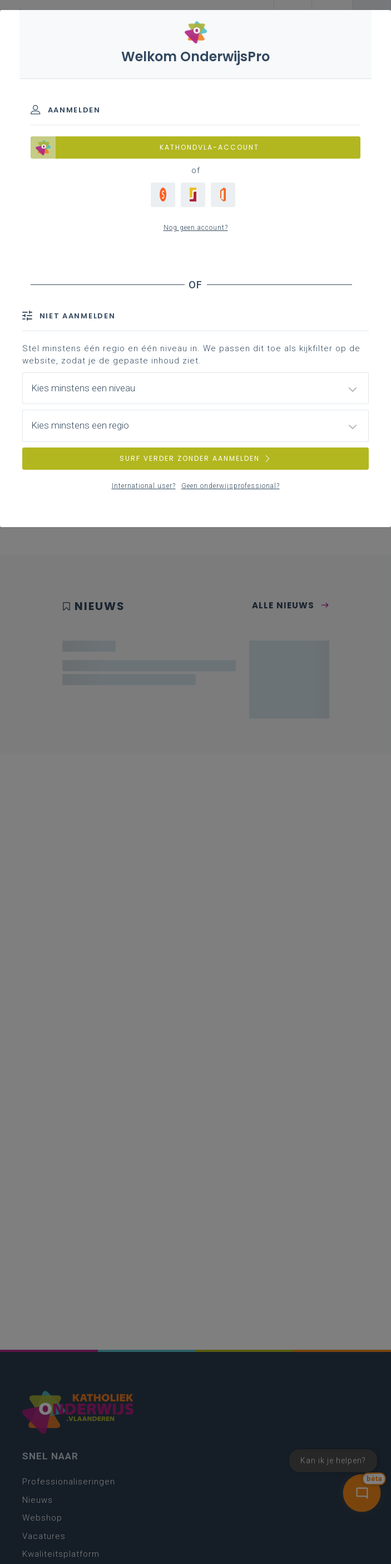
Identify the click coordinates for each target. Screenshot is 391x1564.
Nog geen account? (196, 228)
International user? (144, 486)
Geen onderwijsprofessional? (230, 486)
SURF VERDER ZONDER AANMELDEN (196, 458)
